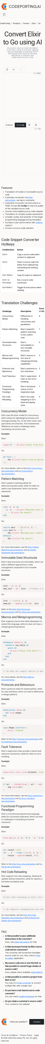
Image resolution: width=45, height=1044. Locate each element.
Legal (36, 1035)
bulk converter (24, 983)
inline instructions (21, 942)
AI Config (20, 125)
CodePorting (5, 23)
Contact (36, 1022)
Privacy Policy (26, 1035)
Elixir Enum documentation (24, 864)
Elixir (34, 23)
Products (16, 23)
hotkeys (39, 222)
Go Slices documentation (29, 612)
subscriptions (36, 972)
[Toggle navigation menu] (4, 14)
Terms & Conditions (9, 1035)
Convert (26, 23)
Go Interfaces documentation (14, 742)
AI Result (9, 125)
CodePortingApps (26, 996)
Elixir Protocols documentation (25, 739)
